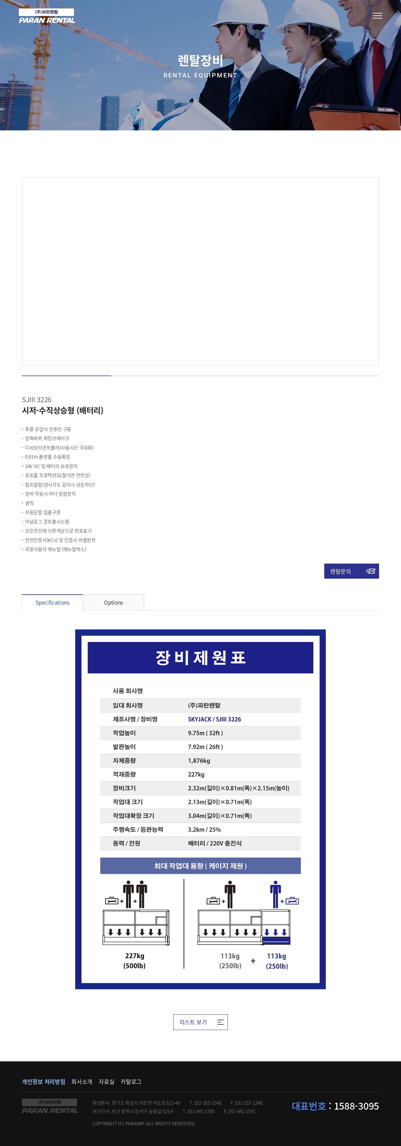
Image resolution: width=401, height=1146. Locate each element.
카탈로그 (131, 1081)
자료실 (106, 1081)
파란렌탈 (50, 1106)
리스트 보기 (193, 1022)
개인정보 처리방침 (43, 1081)
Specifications (52, 602)
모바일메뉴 (377, 15)
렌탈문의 (340, 571)
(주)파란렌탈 (47, 15)
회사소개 (81, 1081)
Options (113, 602)
